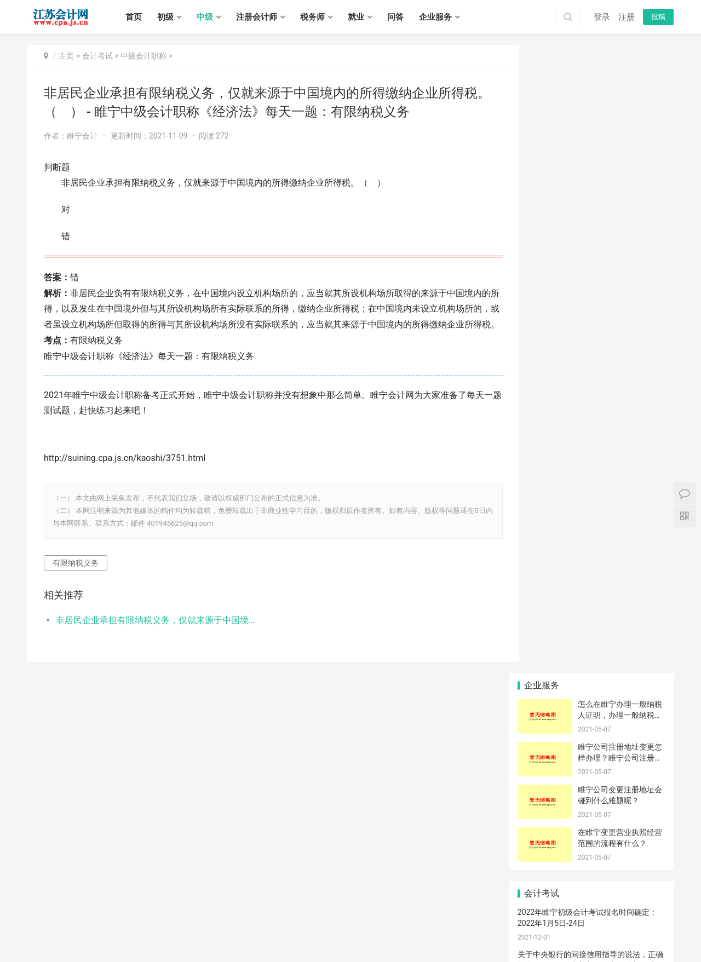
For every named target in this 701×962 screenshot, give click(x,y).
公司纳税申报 (544, 662)
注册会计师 (256, 17)
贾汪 (549, 921)
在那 (541, 712)
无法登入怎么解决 (594, 613)
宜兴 (505, 921)
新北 (78, 932)
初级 (165, 17)
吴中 (152, 932)
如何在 (641, 712)
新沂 (638, 921)
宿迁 (218, 921)
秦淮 (247, 921)
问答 (395, 17)
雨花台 (325, 921)
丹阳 (226, 944)
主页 (66, 55)
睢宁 (623, 921)
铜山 (578, 921)
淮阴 (513, 932)
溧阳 (107, 932)
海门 (380, 932)
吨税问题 (641, 629)
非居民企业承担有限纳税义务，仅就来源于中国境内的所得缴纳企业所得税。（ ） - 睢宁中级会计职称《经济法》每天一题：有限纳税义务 (151, 636)
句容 (255, 944)
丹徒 (211, 944)
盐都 (616, 932)
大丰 (78, 944)
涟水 (542, 932)
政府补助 (591, 712)
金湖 (587, 932)
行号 (541, 744)
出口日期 (641, 728)
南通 (107, 921)
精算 (541, 613)
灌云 (454, 932)
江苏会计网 (323, 906)
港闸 (291, 932)
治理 (541, 596)
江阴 (490, 921)
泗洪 (418, 944)
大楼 (591, 563)
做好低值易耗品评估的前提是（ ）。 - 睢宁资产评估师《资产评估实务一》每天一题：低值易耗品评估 (590, 421)
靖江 (329, 944)
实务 (192, 889)
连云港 (126, 921)
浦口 (291, 921)
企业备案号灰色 (545, 695)
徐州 (63, 921)
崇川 (277, 932)
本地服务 (641, 678)
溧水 (372, 921)
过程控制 (541, 645)
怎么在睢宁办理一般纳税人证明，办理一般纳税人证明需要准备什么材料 (620, 87)
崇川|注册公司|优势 (545, 530)
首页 (133, 17)
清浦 (528, 932)
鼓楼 (277, 921)
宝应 (137, 944)
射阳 (34, 944)
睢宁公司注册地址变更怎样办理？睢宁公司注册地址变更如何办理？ (620, 129)
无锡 (48, 921)
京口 (181, 944)
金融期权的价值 (644, 546)
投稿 (658, 17)
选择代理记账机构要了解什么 (644, 530)
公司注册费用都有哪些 (545, 546)
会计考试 (97, 55)
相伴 (591, 596)
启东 (351, 932)
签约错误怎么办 (644, 695)
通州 (306, 932)
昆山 (247, 932)
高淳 (387, 921)
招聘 (218, 889)
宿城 (359, 944)
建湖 (48, 944)
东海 (439, 932)
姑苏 (181, 932)
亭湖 (601, 932)
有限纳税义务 (76, 578)
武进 (93, 932)
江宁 (342, 921)
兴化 (314, 944)
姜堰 (300, 944)
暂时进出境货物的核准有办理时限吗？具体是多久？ (545, 579)
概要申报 (591, 546)
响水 (631, 932)
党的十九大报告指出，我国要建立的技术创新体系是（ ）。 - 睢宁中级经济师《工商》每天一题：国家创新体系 (590, 379)
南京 (34, 921)
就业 (356, 17)
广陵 (93, 944)
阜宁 (661, 932)
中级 (205, 17)
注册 (626, 17)
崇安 (402, 921)
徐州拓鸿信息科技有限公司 (564, 804)
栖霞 (306, 921)
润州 (196, 944)
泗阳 (403, 944)
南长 (416, 921)
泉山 (564, 921)
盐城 (158, 921)
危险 (541, 728)
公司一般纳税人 (644, 579)
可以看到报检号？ (594, 744)
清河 (484, 932)
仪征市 (641, 563)
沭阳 (388, 944)
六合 (357, 921)
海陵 (270, 944)
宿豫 (374, 944)
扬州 (173, 921)
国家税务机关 (644, 662)
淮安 (144, 921)
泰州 (203, 921)
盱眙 (572, 932)
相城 (167, 932)
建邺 (262, 921)
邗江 (107, 944)
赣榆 (425, 932)
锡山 (446, 921)
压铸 (641, 645)
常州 (78, 921)
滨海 (646, 932)
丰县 (593, 921)
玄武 (232, 921)
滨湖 (475, 921)
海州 (410, 932)
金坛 (122, 932)
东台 (63, 944)
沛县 (608, 921)
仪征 (152, 944)
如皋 (365, 932)
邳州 (652, 921)
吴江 (196, 932)
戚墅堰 (60, 932)
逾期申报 (591, 629)
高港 (285, 944)
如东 (336, 932)
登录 (602, 17)
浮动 (591, 695)
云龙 (534, 921)
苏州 (93, 921)
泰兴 (344, 944)
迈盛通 (591, 579)
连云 (395, 932)
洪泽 (557, 932)
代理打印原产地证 (644, 596)
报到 (541, 678)
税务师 (312, 17)
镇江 (188, 921)
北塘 (431, 921)
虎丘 (137, 932)
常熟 (211, 932)
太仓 (262, 932)
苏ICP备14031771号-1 (244, 906)
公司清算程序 (594, 678)
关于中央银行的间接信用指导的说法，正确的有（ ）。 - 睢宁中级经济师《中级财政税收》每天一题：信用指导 (590, 337)
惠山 (461, 921)
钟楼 (42, 932)
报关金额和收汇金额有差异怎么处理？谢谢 (545, 629)
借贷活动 (591, 728)
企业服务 (435, 17)
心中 (641, 613)
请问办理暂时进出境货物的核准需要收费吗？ (644, 744)
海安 (321, 932)
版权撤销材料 (594, 645)
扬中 (241, 944)
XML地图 (292, 906)
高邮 (167, 944)
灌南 (469, 932)
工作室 (541, 563)
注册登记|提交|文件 (594, 530)
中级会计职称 (143, 55)
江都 (122, 944)
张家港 (229, 932)
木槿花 (591, 662)
